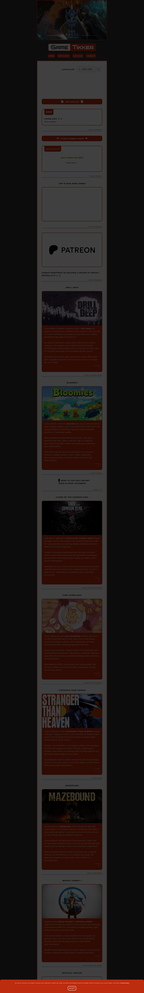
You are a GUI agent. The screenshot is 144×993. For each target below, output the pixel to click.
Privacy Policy (124, 983)
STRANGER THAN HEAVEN (78, 731)
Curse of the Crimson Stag (79, 538)
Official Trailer (72, 972)
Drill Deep (86, 328)
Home (51, 56)
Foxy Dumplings (72, 636)
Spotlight (63, 56)
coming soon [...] (53, 120)
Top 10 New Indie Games (72, 183)
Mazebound (65, 826)
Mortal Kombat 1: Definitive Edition (75, 921)
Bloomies (71, 423)
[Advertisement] (72, 88)
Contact (90, 56)
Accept (72, 988)
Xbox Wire (72, 167)
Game (72, 47)
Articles (78, 56)
